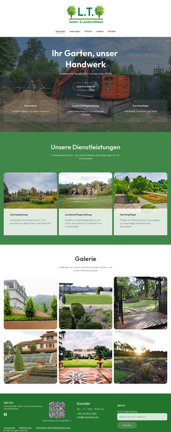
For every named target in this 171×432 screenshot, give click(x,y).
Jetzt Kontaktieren (85, 86)
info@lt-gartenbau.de (87, 417)
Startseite (60, 31)
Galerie (100, 31)
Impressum (9, 428)
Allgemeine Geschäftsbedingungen (53, 428)
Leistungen (74, 31)
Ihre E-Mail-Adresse (127, 414)
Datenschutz (25, 428)
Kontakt (112, 31)
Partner (88, 31)
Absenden (127, 428)
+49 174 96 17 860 (86, 414)
